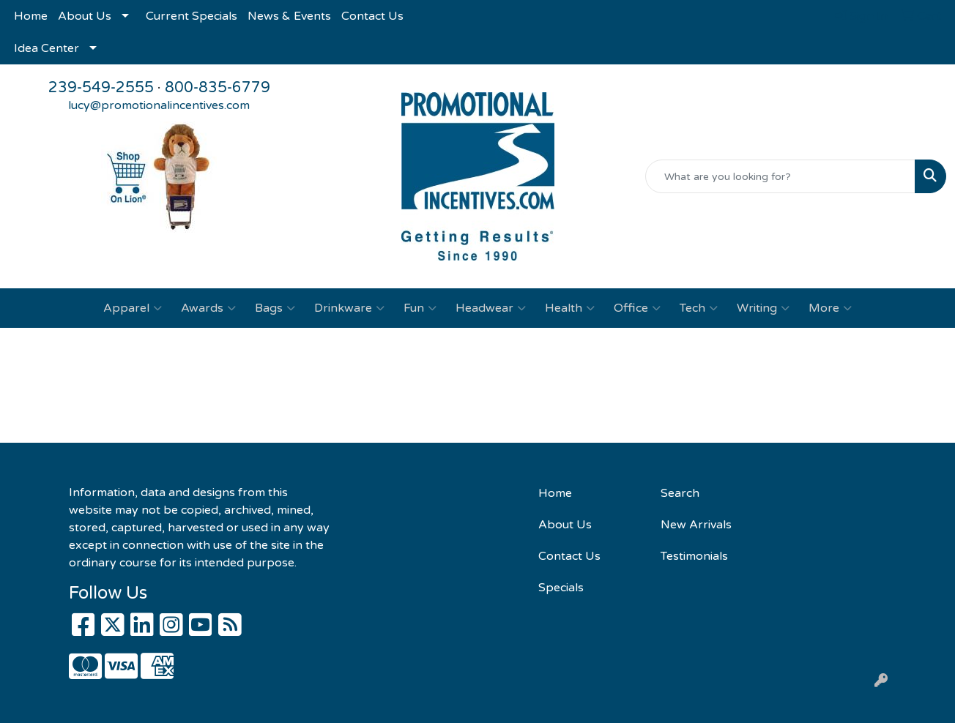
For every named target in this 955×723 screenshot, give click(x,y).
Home (31, 16)
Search (680, 493)
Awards (208, 308)
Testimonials (694, 556)
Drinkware (349, 308)
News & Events (289, 16)
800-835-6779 (217, 88)
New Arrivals (696, 524)
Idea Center (46, 48)
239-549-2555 (101, 88)
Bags (275, 308)
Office (637, 308)
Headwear (491, 308)
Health (570, 308)
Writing (763, 308)
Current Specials (191, 16)
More (830, 308)
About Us (84, 16)
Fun (420, 308)
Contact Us (372, 16)
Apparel (132, 308)
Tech (699, 308)
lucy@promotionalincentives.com (159, 105)
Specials (561, 587)
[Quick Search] (780, 176)
